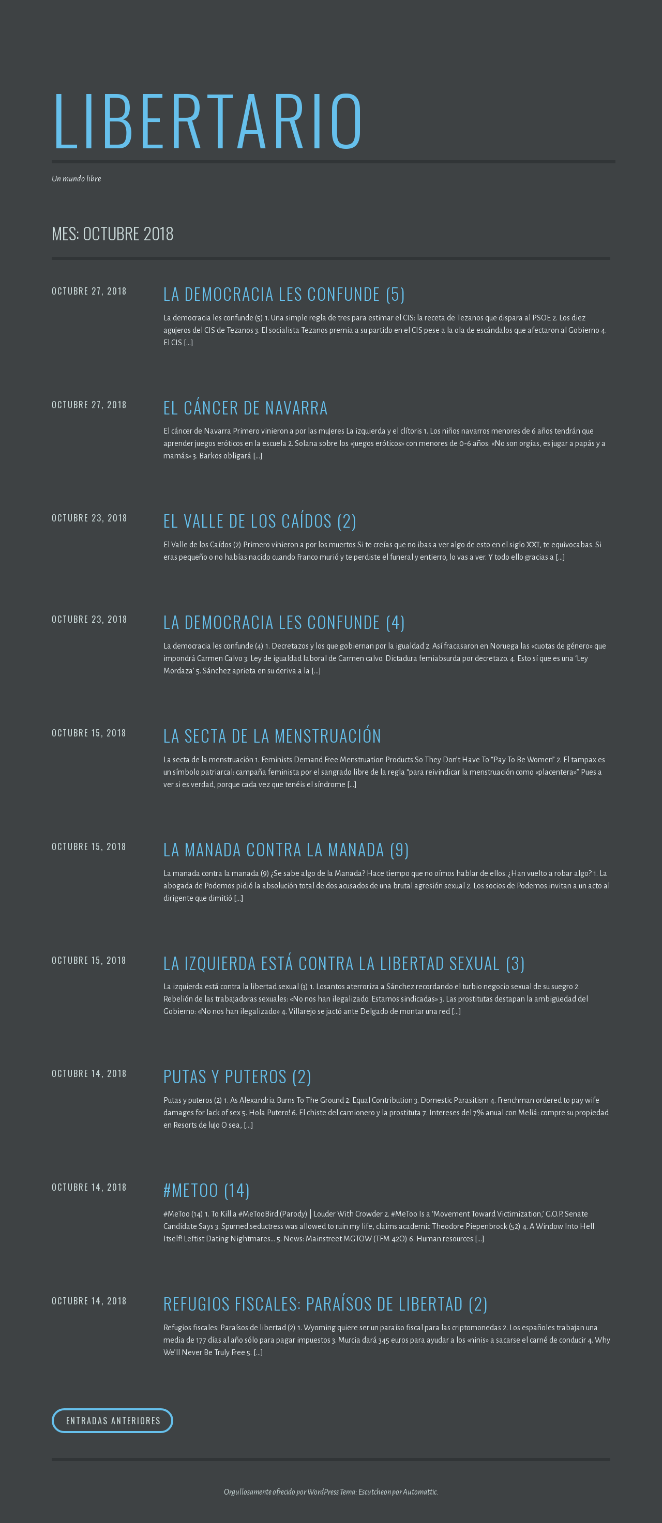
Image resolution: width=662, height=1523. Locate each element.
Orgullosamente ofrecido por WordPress (281, 1492)
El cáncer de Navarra (245, 407)
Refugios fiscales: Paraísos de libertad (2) (325, 1303)
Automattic (420, 1492)
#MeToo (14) (206, 1190)
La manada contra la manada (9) (286, 849)
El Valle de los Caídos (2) (260, 520)
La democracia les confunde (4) (284, 622)
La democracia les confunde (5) (284, 293)
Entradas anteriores (113, 1420)
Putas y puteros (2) (237, 1076)
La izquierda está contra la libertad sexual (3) (344, 963)
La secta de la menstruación (272, 735)
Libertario (210, 118)
